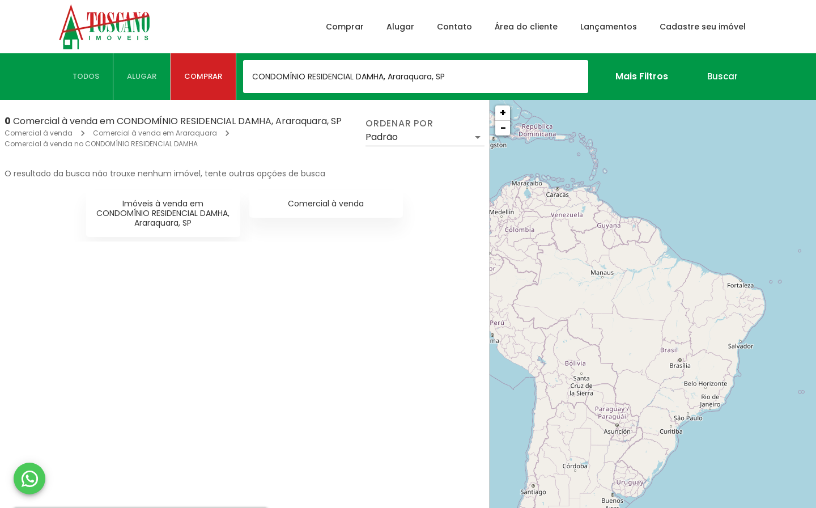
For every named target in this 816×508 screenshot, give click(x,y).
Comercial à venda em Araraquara (155, 133)
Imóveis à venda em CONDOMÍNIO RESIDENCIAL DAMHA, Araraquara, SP (163, 213)
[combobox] (415, 76)
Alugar (400, 26)
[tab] (86, 76)
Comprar (345, 26)
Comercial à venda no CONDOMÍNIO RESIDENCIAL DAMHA (101, 144)
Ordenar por (400, 123)
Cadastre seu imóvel (703, 26)
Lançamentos (608, 26)
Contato (454, 26)
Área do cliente (526, 26)
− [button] (503, 128)
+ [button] (503, 112)
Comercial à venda (39, 133)
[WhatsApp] (29, 478)
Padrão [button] (382, 136)
